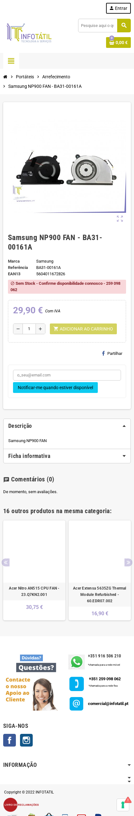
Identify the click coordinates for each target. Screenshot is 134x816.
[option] (34, 570)
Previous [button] (6, 562)
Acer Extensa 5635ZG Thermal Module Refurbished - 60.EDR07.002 (99, 594)
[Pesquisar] (104, 25)
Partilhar (112, 353)
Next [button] (128, 562)
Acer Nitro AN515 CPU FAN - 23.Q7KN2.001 (34, 591)
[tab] (67, 426)
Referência (18, 267)
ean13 (14, 273)
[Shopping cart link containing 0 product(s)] (118, 42)
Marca (14, 261)
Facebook (9, 740)
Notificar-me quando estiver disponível (55, 387)
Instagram (26, 740)
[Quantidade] (29, 329)
